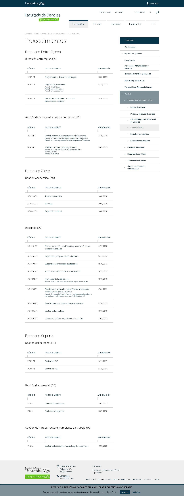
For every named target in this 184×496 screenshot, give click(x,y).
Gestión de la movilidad (54, 311)
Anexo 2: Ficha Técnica (52, 154)
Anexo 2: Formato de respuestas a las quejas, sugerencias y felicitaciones (67, 140)
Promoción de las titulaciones (57, 279)
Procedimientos (137, 127)
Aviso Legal (137, 479)
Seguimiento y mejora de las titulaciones (61, 256)
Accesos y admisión (53, 196)
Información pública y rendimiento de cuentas (64, 318)
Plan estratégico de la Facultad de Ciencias (143, 120)
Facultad (28, 34)
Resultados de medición (140, 141)
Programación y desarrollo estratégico (61, 77)
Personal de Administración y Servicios (137, 67)
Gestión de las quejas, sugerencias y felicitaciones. (66, 136)
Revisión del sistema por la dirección (60, 98)
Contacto (140, 12)
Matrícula (48, 204)
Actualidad (105, 12)
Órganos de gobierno (133, 54)
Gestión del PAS (51, 361)
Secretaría (152, 3)
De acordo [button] (124, 492)
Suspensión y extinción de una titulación (61, 264)
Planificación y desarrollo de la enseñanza (62, 271)
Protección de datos (151, 479)
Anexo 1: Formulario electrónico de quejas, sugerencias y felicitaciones (66, 138)
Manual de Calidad (137, 107)
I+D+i (152, 24)
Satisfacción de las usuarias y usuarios (61, 147)
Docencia (116, 24)
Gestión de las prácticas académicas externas (64, 303)
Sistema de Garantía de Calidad (53, 34)
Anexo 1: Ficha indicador (52, 87)
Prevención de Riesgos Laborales (138, 87)
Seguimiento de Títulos (136, 154)
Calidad (119, 12)
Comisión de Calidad (135, 147)
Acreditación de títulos (136, 161)
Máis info (136, 492)
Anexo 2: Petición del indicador (54, 89)
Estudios (97, 24)
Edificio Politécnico (68, 466)
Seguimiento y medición (55, 85)
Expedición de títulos (53, 211)
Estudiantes (135, 24)
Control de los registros (54, 411)
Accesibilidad (126, 479)
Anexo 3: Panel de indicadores (54, 91)
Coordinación (130, 60)
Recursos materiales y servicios (138, 74)
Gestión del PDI (51, 369)
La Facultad (78, 24)
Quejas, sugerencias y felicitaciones (136, 167)
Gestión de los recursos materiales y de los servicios (66, 446)
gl (151, 12)
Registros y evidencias (139, 134)
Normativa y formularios (134, 80)
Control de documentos (55, 404)
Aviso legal (90, 479)
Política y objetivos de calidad (142, 114)
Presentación (130, 47)
